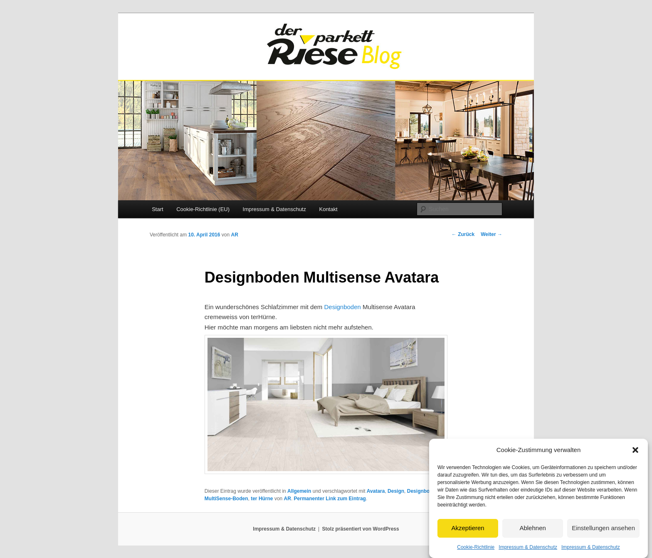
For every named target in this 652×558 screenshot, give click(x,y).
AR (234, 235)
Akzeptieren (467, 534)
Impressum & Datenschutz (528, 554)
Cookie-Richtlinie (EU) (203, 209)
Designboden (342, 306)
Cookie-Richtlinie (475, 554)
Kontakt (328, 209)
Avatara (376, 491)
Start (157, 209)
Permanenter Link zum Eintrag (330, 498)
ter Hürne (262, 498)
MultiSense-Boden (226, 498)
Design (396, 491)
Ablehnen (532, 534)
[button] (635, 457)
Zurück (463, 234)
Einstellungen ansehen (603, 534)
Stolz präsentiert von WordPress (360, 529)
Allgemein (299, 491)
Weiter (491, 234)
